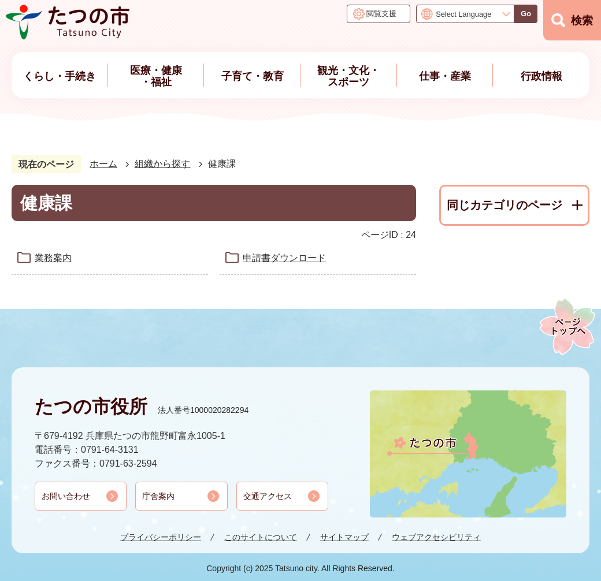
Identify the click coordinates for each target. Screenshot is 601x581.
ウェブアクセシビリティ (436, 537)
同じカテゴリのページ (504, 205)
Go (526, 13)
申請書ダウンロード (284, 258)
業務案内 (53, 258)
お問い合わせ (66, 496)
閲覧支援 (381, 13)
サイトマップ (344, 537)
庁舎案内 (158, 496)
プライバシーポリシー (160, 537)
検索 (582, 20)
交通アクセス (267, 496)
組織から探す (162, 164)
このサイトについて (260, 537)
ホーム (103, 164)
